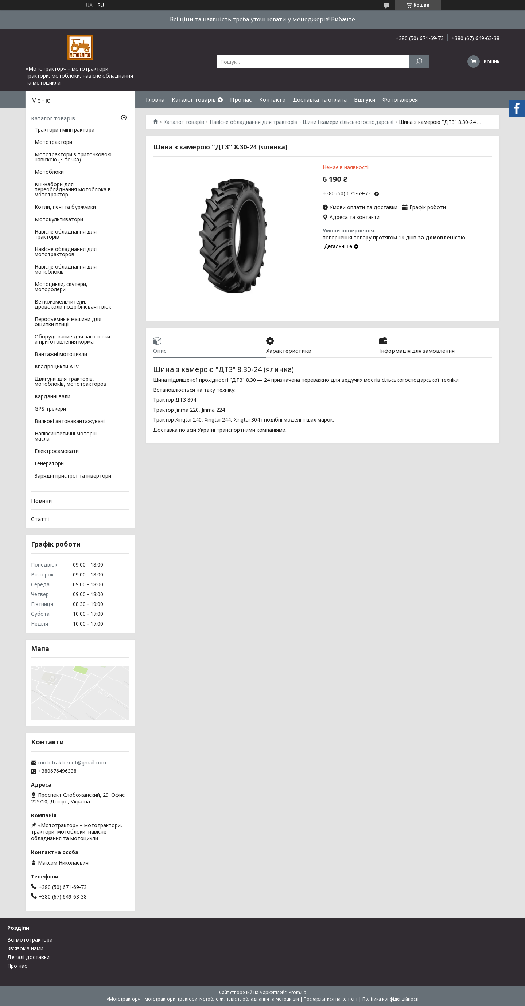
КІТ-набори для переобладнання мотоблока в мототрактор (73, 190)
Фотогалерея (400, 99)
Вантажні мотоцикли (61, 354)
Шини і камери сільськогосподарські (348, 122)
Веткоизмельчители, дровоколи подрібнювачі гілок (73, 304)
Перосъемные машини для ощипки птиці (68, 322)
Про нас (241, 99)
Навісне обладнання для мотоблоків (66, 269)
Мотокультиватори (59, 220)
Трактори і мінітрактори (64, 130)
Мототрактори (53, 142)
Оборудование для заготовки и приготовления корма (72, 339)
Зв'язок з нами (25, 948)
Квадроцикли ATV (57, 367)
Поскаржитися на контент (331, 999)
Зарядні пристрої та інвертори (73, 476)
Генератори (49, 464)
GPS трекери (50, 409)
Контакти (272, 99)
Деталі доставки (28, 957)
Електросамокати (57, 451)
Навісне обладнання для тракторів (254, 122)
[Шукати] (419, 61)
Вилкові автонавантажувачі (70, 421)
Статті (40, 518)
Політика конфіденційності (390, 999)
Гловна (155, 99)
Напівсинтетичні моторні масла (66, 436)
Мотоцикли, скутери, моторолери (61, 287)
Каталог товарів (194, 99)
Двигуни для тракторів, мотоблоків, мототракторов (70, 381)
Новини (41, 500)
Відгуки (364, 99)
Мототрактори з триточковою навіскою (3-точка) (73, 157)
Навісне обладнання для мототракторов (66, 252)
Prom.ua (297, 992)
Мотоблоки (49, 172)
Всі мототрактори (29, 939)
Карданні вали (52, 397)
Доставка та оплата (320, 99)
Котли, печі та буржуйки (65, 207)
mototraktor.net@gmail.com (72, 762)
